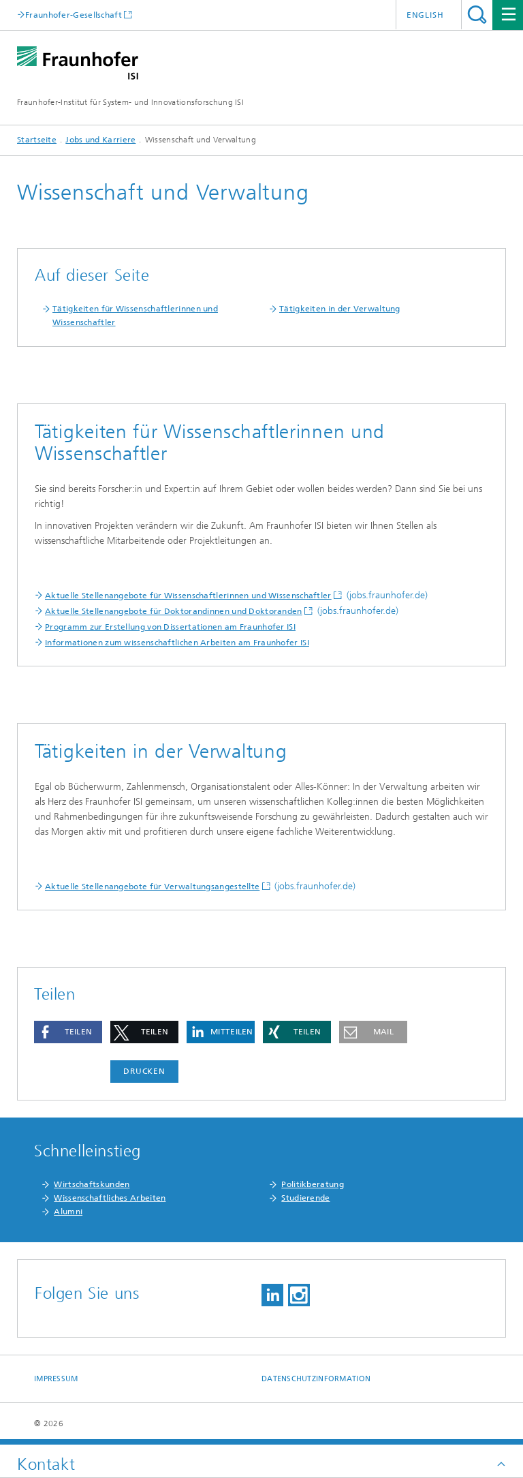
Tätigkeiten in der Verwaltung (339, 308)
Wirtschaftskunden (91, 1184)
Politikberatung (312, 1184)
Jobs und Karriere (100, 139)
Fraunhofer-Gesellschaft (73, 14)
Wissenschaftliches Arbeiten (109, 1198)
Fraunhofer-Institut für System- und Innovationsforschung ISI (130, 102)
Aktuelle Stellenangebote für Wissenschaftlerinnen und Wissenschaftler (188, 595)
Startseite (37, 139)
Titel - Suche (477, 14)
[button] (68, 1032)
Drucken (144, 1071)
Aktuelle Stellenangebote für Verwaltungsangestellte (152, 886)
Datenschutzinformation (316, 1378)
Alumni (68, 1211)
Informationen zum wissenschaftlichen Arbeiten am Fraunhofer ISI (177, 642)
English (425, 15)
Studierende (305, 1198)
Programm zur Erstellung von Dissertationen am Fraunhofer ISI (170, 627)
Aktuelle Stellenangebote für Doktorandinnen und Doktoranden (173, 611)
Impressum (56, 1378)
